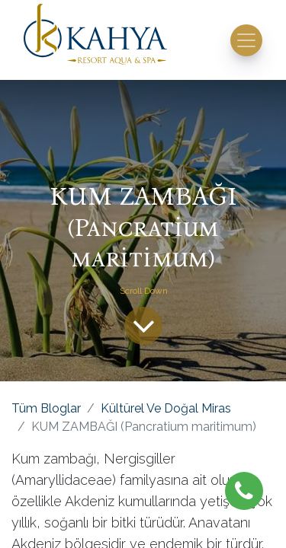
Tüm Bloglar (46, 408)
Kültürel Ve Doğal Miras (166, 408)
